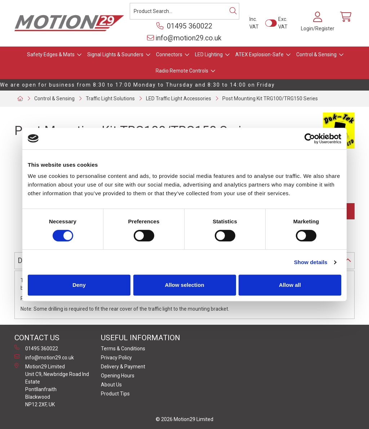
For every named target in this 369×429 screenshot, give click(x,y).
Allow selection (184, 285)
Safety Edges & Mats (51, 54)
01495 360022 (184, 26)
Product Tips (115, 394)
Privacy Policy (116, 357)
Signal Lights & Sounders (115, 54)
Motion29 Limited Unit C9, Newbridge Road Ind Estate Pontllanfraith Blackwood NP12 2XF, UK (51, 385)
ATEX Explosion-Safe (259, 54)
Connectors (169, 54)
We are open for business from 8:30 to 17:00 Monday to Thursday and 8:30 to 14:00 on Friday (137, 85)
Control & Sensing (316, 54)
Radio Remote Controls (182, 71)
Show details (311, 262)
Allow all (290, 285)
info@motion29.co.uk (184, 38)
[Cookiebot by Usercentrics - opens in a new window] (309, 138)
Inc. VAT (254, 23)
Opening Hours (117, 375)
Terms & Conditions (123, 348)
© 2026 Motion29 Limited (184, 419)
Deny (79, 285)
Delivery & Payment (123, 366)
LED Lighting (209, 54)
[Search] (233, 11)
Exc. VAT (283, 23)
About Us (111, 385)
